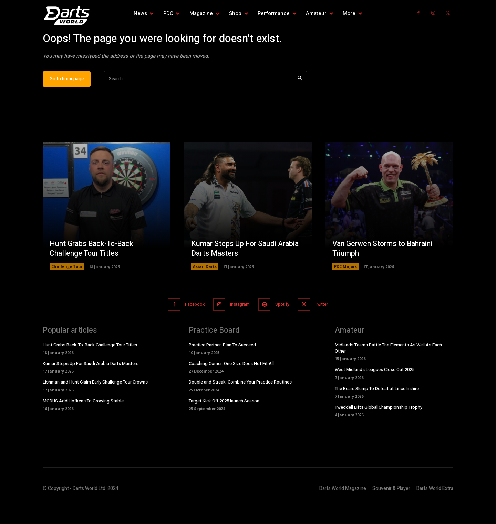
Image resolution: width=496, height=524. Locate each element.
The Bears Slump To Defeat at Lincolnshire (377, 409)
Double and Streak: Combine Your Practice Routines (240, 403)
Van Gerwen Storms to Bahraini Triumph (384, 269)
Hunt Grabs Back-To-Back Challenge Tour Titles (93, 269)
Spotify (284, 325)
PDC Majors (345, 287)
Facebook (190, 325)
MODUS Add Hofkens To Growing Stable (83, 421)
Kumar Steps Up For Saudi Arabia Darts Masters (247, 269)
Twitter (326, 325)
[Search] (299, 100)
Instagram (238, 325)
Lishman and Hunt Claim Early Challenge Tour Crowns (95, 403)
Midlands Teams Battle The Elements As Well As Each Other (388, 368)
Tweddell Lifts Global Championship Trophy (378, 428)
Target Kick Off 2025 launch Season (224, 421)
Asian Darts (205, 287)
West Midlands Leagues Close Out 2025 (374, 390)
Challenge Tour (67, 287)
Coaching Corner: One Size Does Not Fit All (231, 384)
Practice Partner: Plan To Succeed (222, 365)
